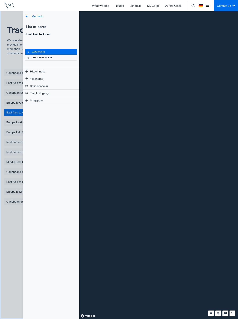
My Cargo (153, 5)
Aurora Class (173, 5)
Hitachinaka (35, 71)
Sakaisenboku (36, 85)
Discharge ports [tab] (39, 57)
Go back (34, 16)
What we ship (100, 5)
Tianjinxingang (37, 93)
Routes (119, 5)
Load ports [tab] (36, 51)
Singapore (34, 100)
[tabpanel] (51, 86)
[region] (158, 165)
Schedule (136, 5)
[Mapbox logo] (88, 316)
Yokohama (34, 78)
